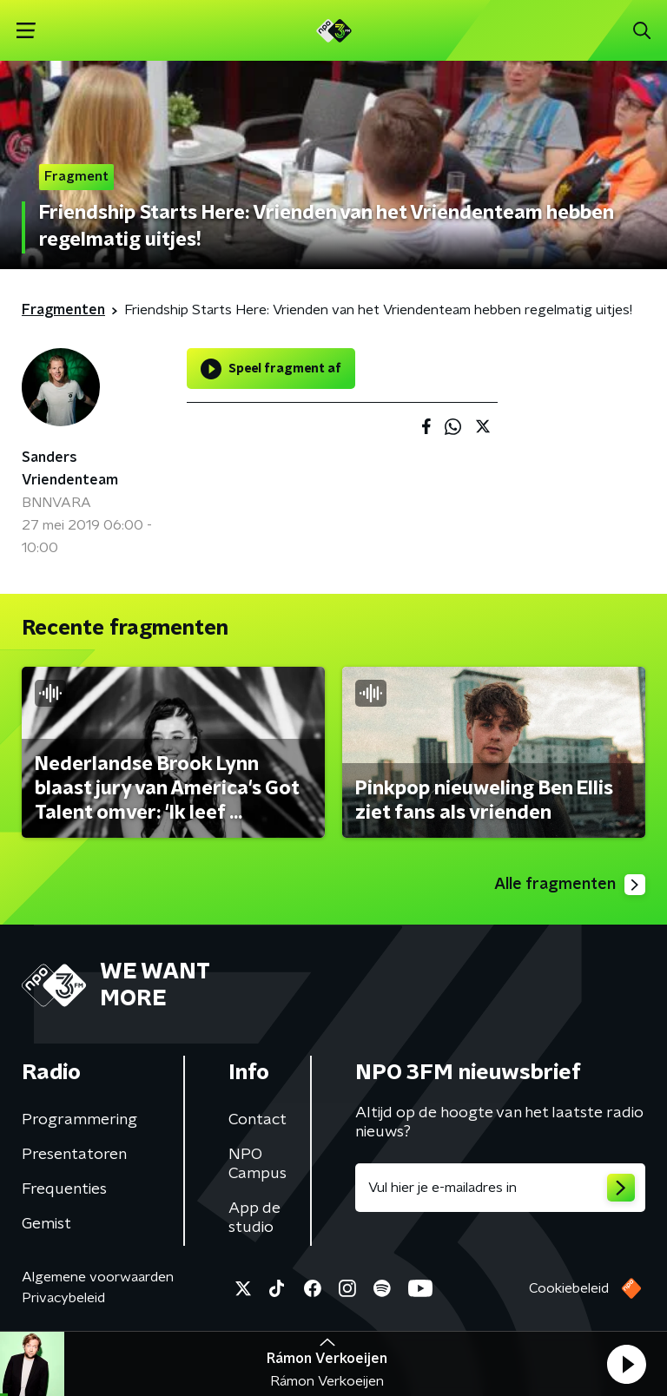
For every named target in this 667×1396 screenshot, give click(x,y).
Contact (257, 1120)
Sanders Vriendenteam (70, 469)
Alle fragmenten (569, 884)
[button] (626, 1364)
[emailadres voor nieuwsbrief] (500, 1187)
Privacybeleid (63, 1298)
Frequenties (64, 1189)
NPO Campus (257, 1164)
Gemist (46, 1224)
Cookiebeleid (569, 1288)
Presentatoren (74, 1154)
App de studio (254, 1218)
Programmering (79, 1120)
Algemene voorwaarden (98, 1277)
